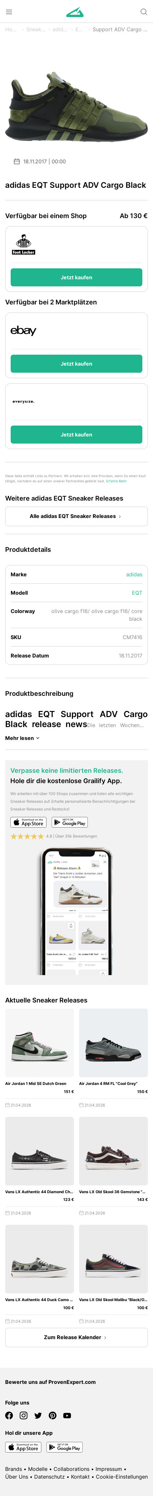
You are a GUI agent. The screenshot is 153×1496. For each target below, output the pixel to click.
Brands (13, 1469)
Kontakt (80, 1476)
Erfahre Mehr (116, 481)
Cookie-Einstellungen (122, 1476)
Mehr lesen (23, 738)
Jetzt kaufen (76, 277)
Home (12, 29)
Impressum (109, 1469)
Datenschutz (49, 1476)
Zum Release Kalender (76, 1338)
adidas (61, 29)
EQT (81, 29)
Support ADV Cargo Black (120, 29)
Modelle (37, 1469)
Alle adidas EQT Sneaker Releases (77, 517)
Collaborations (71, 1469)
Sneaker (36, 29)
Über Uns (16, 1476)
